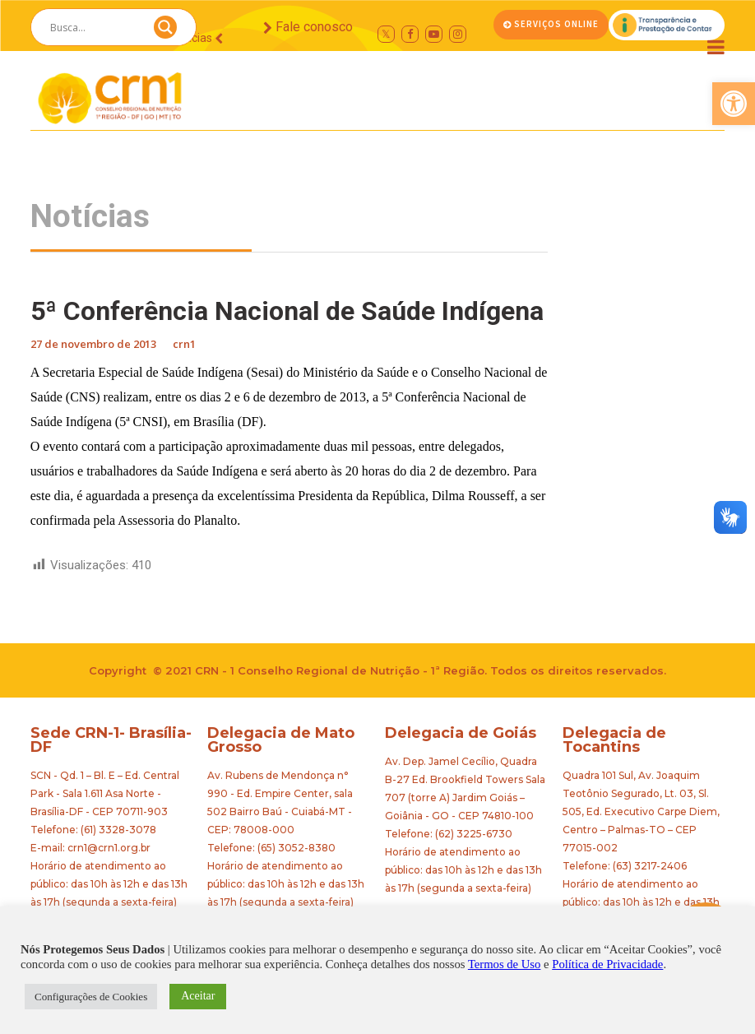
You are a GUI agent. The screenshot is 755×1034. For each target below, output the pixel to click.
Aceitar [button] (198, 996)
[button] (733, 103)
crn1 (184, 343)
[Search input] (93, 27)
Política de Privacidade (607, 964)
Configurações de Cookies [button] (91, 996)
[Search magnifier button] (165, 31)
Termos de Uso (504, 964)
